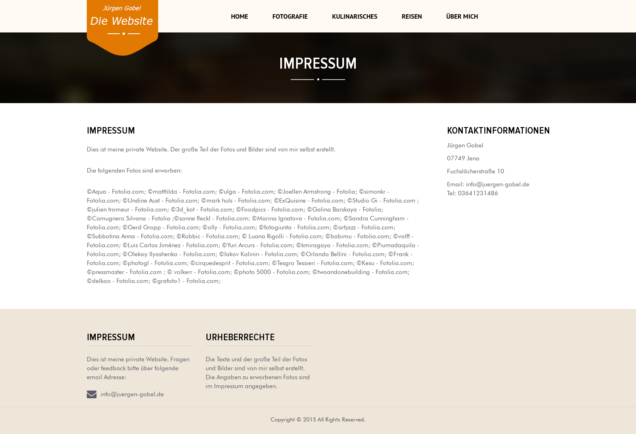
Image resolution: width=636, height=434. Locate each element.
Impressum (111, 337)
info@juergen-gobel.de (497, 183)
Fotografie (290, 16)
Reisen (412, 16)
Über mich (462, 16)
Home (239, 16)
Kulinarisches (355, 16)
